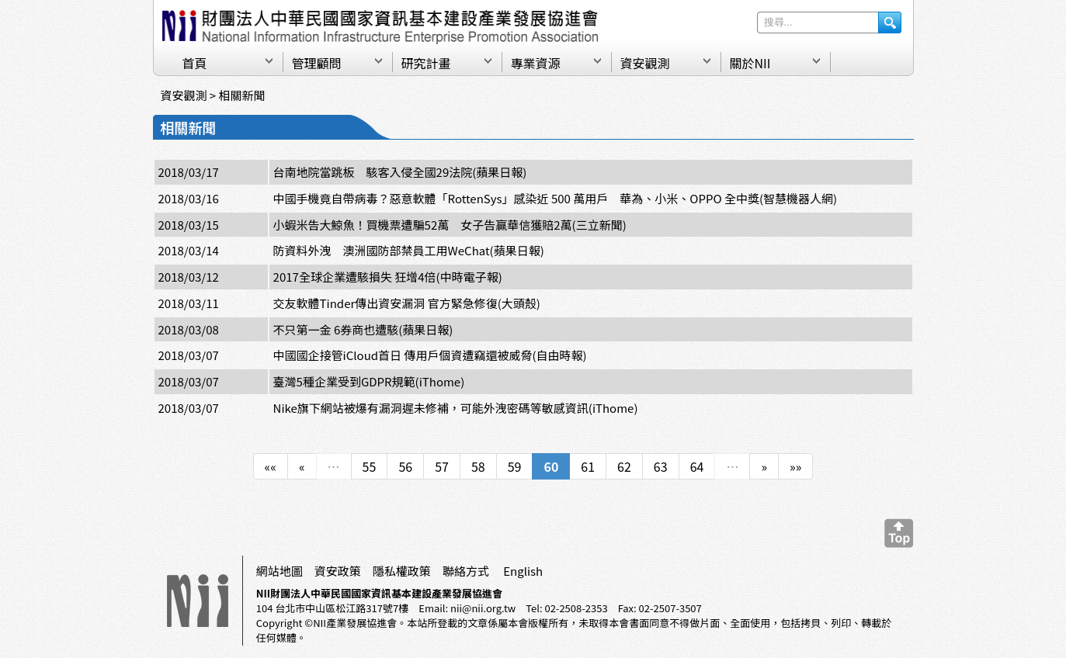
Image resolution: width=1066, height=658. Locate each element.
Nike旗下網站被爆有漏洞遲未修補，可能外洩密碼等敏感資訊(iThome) (455, 408)
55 (370, 466)
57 (442, 466)
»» (795, 466)
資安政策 (337, 571)
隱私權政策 (402, 571)
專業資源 (536, 63)
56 (405, 466)
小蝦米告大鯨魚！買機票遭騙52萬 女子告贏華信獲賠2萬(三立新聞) (450, 224)
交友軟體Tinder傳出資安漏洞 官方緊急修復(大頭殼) (406, 303)
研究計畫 (426, 63)
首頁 (194, 63)
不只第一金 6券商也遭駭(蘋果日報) (363, 329)
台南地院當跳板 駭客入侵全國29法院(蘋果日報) (400, 172)
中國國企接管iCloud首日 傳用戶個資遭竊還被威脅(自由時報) (430, 355)
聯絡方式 (466, 571)
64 (697, 466)
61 (588, 466)
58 (478, 466)
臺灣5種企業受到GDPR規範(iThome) (369, 381)
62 (624, 466)
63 (661, 466)
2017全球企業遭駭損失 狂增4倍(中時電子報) (387, 276)
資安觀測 (645, 63)
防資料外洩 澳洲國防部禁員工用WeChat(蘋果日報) (408, 250)
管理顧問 (317, 63)
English (523, 571)
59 (515, 466)
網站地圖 (279, 571)
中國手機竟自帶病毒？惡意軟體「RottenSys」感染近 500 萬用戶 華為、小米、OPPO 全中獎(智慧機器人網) (555, 198)
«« (270, 466)
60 (550, 466)
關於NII (750, 63)
